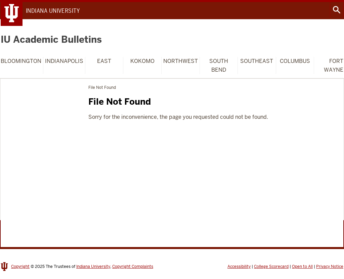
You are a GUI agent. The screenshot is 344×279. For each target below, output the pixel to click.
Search (336, 10)
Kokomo (142, 61)
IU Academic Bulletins (51, 39)
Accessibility (239, 266)
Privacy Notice (329, 266)
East (104, 61)
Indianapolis (64, 61)
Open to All (302, 266)
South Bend (218, 65)
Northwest (180, 61)
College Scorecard (271, 266)
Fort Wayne (333, 65)
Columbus (295, 61)
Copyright (20, 266)
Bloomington (21, 61)
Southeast (256, 61)
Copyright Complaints (132, 266)
